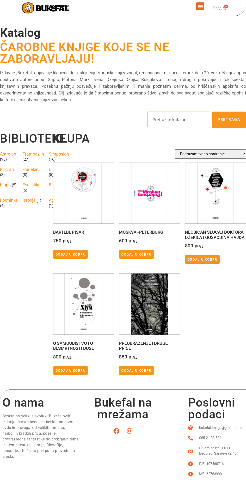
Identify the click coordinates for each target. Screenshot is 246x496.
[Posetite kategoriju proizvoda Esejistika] (33, 187)
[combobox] (179, 120)
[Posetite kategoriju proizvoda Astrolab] (9, 156)
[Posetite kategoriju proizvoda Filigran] (9, 172)
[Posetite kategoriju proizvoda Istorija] (33, 200)
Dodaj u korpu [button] (70, 254)
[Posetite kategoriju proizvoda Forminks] (9, 202)
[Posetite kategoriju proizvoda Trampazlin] (33, 156)
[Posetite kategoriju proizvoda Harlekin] (33, 172)
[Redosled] (210, 154)
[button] (200, 6)
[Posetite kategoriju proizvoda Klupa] (9, 185)
